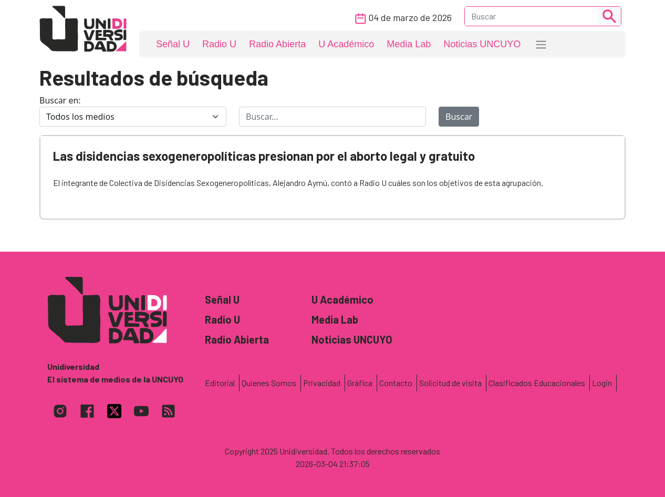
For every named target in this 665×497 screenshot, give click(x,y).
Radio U (219, 44)
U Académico (346, 44)
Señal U (173, 44)
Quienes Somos (269, 383)
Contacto (395, 383)
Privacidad (321, 383)
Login (602, 383)
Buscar (458, 116)
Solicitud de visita (450, 383)
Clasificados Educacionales (537, 383)
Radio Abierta (277, 44)
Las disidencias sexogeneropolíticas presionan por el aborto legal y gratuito (264, 155)
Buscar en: (60, 100)
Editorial (220, 383)
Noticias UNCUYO (482, 44)
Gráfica (359, 383)
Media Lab (409, 44)
